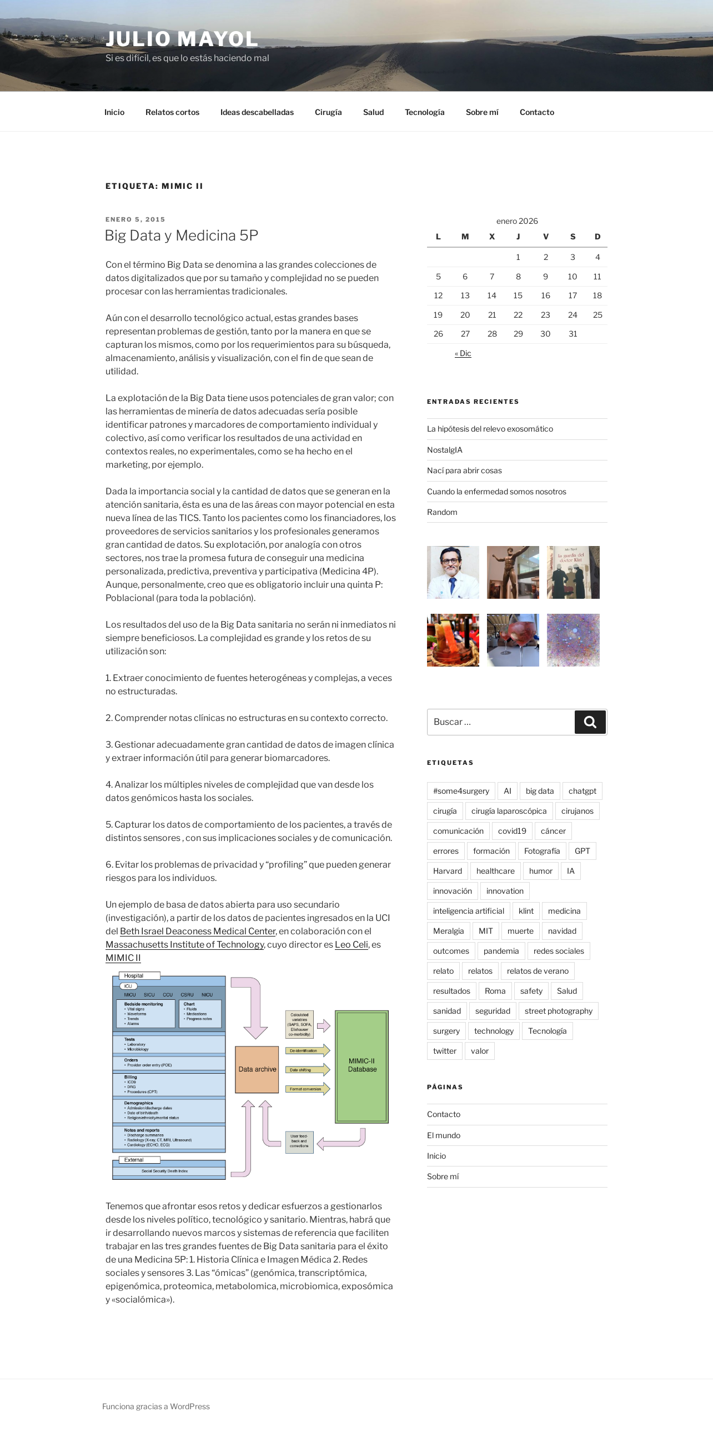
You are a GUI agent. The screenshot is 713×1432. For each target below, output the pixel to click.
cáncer (553, 830)
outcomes (451, 950)
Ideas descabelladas (257, 112)
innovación (452, 890)
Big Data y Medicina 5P (181, 235)
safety (531, 990)
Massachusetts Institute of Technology (185, 944)
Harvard (447, 870)
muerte (521, 930)
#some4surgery (461, 790)
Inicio (114, 112)
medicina (564, 910)
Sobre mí (482, 112)
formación (491, 850)
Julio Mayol (183, 39)
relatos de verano (538, 970)
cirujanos (577, 810)
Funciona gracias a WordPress (156, 1406)
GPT (582, 850)
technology (494, 1030)
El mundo (443, 1135)
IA (571, 870)
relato (443, 970)
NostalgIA (445, 449)
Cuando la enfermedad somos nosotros (496, 491)
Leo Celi (351, 944)
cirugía (445, 810)
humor (541, 870)
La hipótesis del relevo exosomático (490, 428)
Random (442, 512)
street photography (559, 1010)
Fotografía (542, 850)
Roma (495, 990)
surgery (446, 1030)
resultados (451, 990)
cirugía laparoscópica (509, 810)
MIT (486, 930)
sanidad (447, 1010)
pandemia (501, 950)
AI (507, 790)
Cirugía (328, 112)
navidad (562, 930)
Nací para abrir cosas (464, 470)
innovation (505, 890)
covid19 (512, 830)
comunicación (458, 830)
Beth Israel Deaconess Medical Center (197, 931)
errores (446, 850)
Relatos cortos (172, 112)
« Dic (463, 353)
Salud (373, 112)
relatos (480, 970)
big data (540, 790)
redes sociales (559, 950)
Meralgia (448, 930)
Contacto (537, 112)
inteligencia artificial (468, 910)
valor (480, 1050)
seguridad (492, 1010)
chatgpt (582, 790)
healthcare (495, 870)
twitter (444, 1050)
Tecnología (425, 112)
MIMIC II (123, 958)
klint (526, 910)
